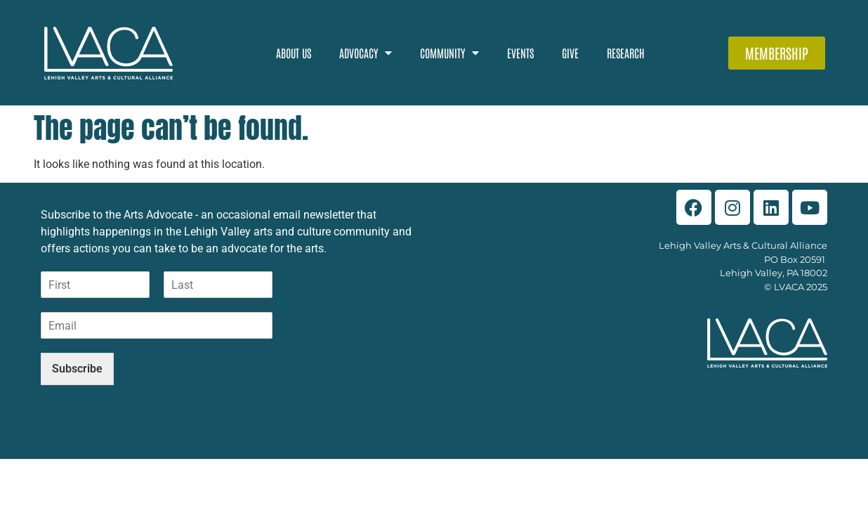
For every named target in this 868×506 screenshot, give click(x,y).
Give (570, 53)
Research (626, 53)
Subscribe (77, 368)
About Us (293, 53)
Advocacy (365, 52)
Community (449, 52)
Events (520, 53)
